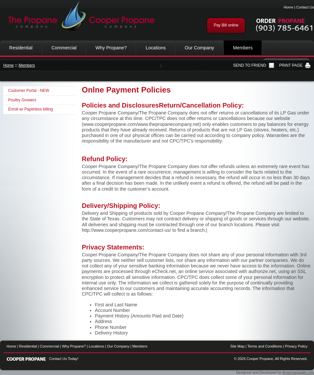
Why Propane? (111, 47)
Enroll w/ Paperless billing (30, 109)
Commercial (64, 47)
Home (288, 7)
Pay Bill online (226, 25)
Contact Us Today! (63, 359)
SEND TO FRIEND (249, 65)
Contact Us (305, 7)
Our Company (199, 47)
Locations (156, 47)
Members (243, 47)
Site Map (237, 346)
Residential (20, 47)
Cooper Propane (78, 16)
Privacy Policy (296, 346)
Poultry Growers (22, 100)
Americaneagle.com (298, 372)
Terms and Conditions (264, 346)
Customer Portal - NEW (28, 90)
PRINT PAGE (291, 65)
